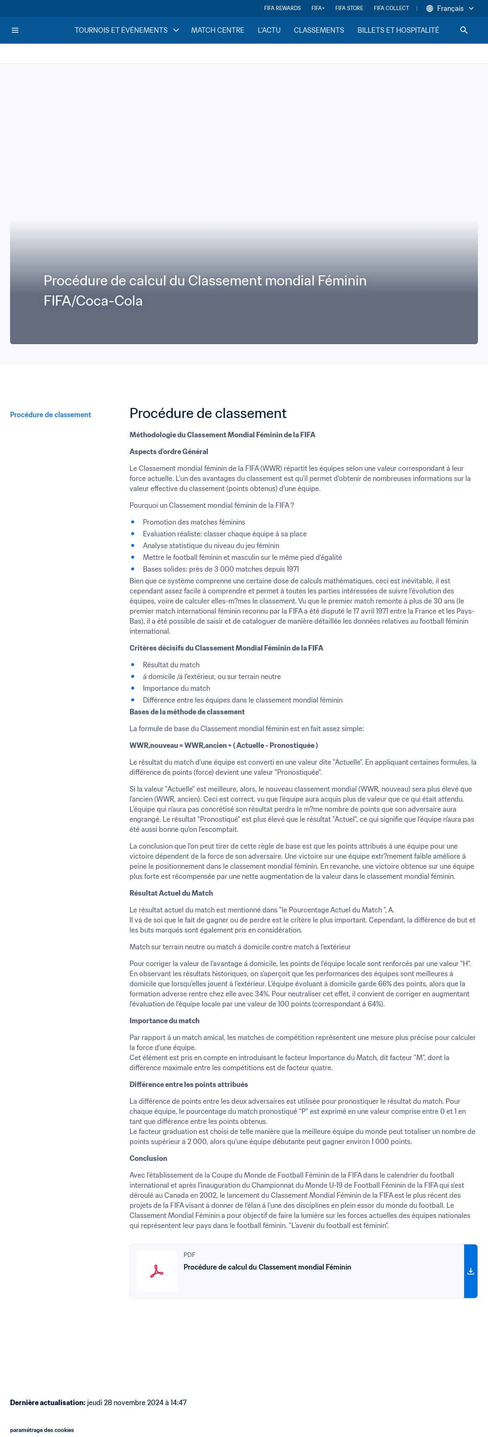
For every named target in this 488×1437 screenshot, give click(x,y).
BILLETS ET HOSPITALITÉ (398, 30)
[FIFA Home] (42, 30)
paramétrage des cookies (42, 1430)
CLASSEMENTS (319, 30)
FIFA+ (317, 8)
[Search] (464, 30)
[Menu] (15, 30)
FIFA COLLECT (391, 8)
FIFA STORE (349, 8)
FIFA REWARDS (282, 8)
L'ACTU (269, 30)
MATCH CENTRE (217, 30)
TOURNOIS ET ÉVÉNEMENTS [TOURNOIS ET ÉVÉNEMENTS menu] (128, 30)
